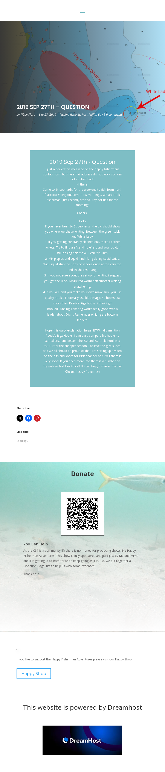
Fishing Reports (70, 114)
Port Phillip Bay (92, 114)
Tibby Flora (27, 114)
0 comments (114, 114)
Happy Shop (33, 673)
